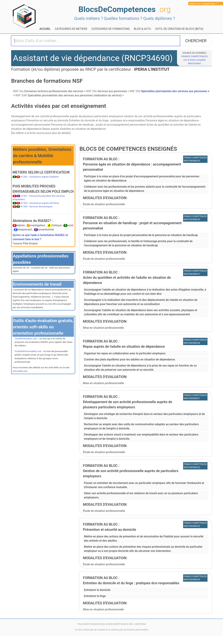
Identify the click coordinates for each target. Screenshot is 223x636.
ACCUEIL (45, 28)
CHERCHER (195, 40)
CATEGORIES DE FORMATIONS (110, 28)
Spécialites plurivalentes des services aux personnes (169, 91)
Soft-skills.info (20, 371)
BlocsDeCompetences (124, 9)
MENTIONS (140, 624)
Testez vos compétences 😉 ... (205, 3)
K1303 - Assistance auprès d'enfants (40, 203)
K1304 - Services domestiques (37, 206)
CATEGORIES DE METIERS (71, 28)
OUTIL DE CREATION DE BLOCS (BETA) (179, 28)
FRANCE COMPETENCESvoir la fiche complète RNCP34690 (194, 60)
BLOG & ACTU (142, 28)
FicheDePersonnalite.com (28, 351)
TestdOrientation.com (26, 338)
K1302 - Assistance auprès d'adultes (40, 176)
